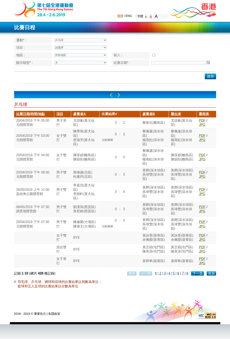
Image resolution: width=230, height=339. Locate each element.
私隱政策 (54, 313)
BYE (76, 237)
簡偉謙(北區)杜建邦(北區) (82, 174)
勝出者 (176, 114)
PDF (202, 120)
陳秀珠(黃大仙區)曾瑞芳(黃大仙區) (83, 137)
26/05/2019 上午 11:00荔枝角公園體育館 (32, 192)
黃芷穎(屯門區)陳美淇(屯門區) (153, 249)
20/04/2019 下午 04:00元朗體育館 (32, 157)
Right (119, 95)
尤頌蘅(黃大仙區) (83, 122)
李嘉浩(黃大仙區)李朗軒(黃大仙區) (83, 191)
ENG (129, 15)
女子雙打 (61, 138)
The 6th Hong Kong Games (44, 9)
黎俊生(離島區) (153, 122)
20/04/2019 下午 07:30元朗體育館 (32, 224)
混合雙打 (61, 249)
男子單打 (61, 122)
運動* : (21, 40)
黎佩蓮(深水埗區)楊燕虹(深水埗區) (153, 137)
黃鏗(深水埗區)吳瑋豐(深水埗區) (153, 174)
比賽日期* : (122, 63)
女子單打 (61, 261)
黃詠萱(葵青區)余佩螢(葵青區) (153, 237)
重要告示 (40, 313)
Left (111, 95)
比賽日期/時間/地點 (30, 114)
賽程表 (204, 114)
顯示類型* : (24, 63)
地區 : (20, 55)
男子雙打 (61, 174)
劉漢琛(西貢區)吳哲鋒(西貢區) (84, 209)
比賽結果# (109, 114)
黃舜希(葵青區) (153, 261)
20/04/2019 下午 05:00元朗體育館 (32, 122)
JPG (202, 124)
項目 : (20, 47)
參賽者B (148, 114)
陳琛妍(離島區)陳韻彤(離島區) (84, 157)
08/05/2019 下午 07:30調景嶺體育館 (32, 209)
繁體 (120, 15)
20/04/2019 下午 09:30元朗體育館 (32, 174)
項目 (59, 114)
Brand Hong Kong (193, 9)
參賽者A (79, 114)
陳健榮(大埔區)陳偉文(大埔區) (84, 224)
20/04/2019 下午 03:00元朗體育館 (32, 138)
